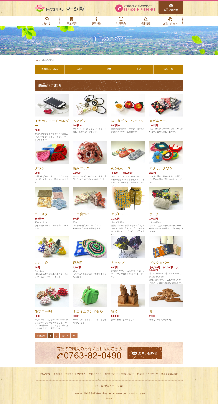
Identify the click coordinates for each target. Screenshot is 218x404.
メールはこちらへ (137, 393)
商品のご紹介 (127, 374)
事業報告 (96, 23)
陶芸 (109, 69)
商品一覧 (168, 69)
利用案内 (121, 23)
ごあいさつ (47, 23)
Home (37, 60)
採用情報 (145, 23)
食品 (138, 69)
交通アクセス (170, 23)
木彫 (79, 69)
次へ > (65, 336)
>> (74, 336)
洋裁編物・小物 (49, 69)
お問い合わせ (171, 9)
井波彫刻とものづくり (147, 374)
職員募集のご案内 (169, 374)
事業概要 (72, 23)
